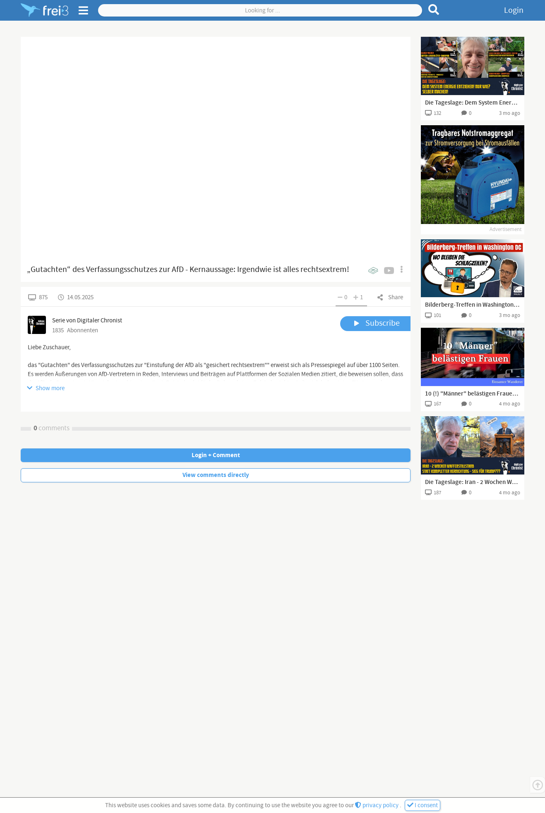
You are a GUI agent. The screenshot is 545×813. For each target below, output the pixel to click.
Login (513, 10)
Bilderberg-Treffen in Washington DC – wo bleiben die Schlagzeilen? (472, 305)
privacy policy (377, 805)
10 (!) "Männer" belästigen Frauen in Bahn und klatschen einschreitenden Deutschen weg (472, 394)
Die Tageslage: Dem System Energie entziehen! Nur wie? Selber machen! (472, 103)
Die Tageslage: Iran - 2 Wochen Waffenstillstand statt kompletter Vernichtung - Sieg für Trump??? (472, 482)
